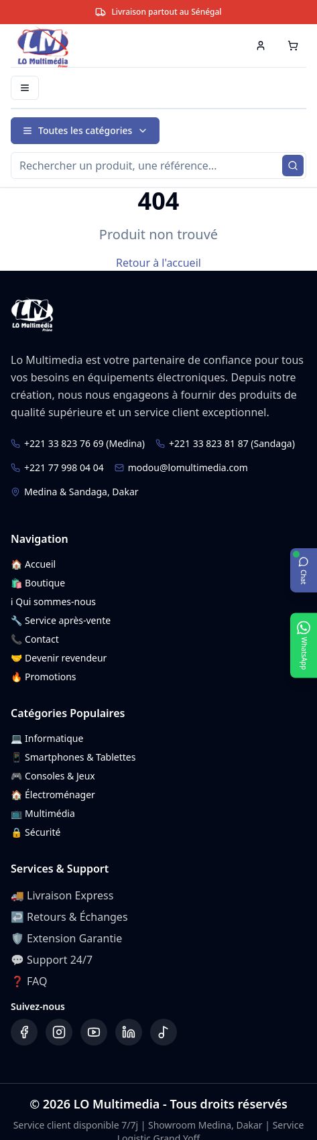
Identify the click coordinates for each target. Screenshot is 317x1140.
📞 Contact (35, 639)
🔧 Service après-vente (61, 620)
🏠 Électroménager (53, 794)
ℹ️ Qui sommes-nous (53, 601)
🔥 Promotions (43, 676)
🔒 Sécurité (35, 832)
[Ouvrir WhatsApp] (303, 645)
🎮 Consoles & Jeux (53, 775)
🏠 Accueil (33, 564)
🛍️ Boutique (38, 582)
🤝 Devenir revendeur (59, 657)
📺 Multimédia (43, 813)
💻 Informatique (47, 738)
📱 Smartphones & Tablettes (73, 757)
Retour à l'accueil (158, 262)
